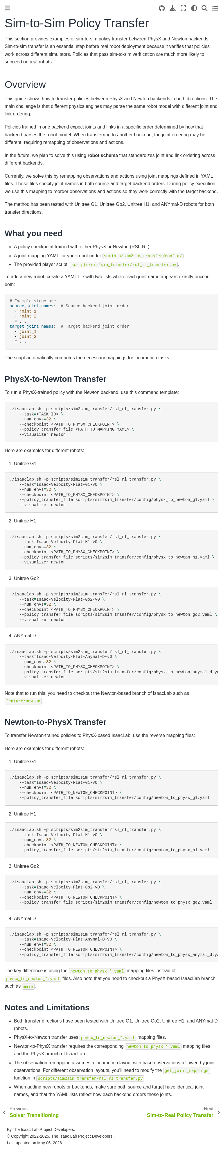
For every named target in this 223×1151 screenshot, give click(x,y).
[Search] (204, 8)
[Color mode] (194, 8)
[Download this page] (172, 8)
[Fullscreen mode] (183, 8)
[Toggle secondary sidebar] (215, 8)
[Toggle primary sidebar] (7, 8)
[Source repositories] (162, 8)
